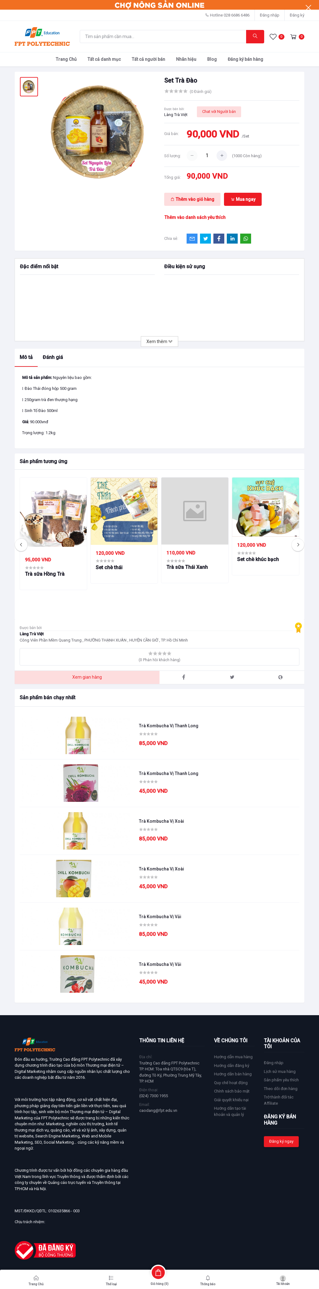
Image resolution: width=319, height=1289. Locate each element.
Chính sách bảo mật (232, 1091)
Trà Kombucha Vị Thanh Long (168, 725)
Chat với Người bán (219, 111)
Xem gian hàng (87, 677)
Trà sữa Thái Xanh (187, 567)
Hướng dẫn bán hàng (233, 1074)
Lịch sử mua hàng (280, 1071)
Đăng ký (297, 15)
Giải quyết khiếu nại (231, 1100)
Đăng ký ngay (281, 1141)
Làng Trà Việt (176, 114)
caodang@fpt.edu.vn (158, 1110)
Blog (212, 59)
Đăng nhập (269, 15)
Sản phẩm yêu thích (281, 1080)
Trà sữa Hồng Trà (44, 574)
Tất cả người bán (148, 59)
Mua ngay (243, 199)
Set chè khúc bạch (258, 559)
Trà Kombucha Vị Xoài (161, 821)
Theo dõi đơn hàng (281, 1088)
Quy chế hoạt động (231, 1082)
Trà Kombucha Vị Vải (160, 916)
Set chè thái (109, 567)
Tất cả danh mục (104, 59)
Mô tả (26, 357)
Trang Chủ (66, 59)
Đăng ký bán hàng (245, 59)
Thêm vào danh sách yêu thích (195, 217)
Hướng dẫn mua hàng (233, 1056)
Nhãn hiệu (186, 59)
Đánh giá (53, 357)
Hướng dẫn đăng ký (231, 1065)
